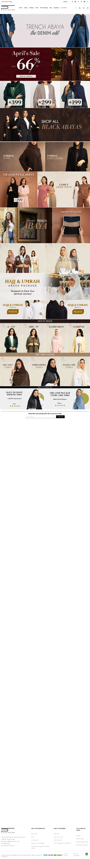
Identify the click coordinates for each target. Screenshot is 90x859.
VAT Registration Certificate (62, 843)
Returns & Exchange (37, 843)
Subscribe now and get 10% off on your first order (45, 413)
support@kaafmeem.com (11, 841)
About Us (57, 834)
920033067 (6, 843)
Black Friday (80, 839)
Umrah (78, 835)
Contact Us (34, 840)
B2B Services (58, 840)
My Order (34, 834)
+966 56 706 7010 (9, 846)
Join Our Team (58, 837)
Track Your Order (6, 2)
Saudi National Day (82, 842)
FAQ (32, 837)
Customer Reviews (82, 845)
